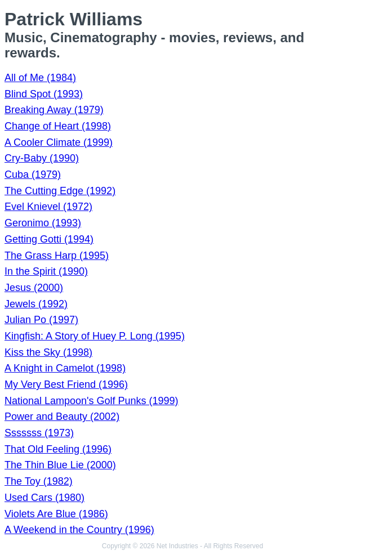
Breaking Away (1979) (54, 109)
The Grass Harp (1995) (57, 255)
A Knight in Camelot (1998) (65, 368)
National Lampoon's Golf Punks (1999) (92, 400)
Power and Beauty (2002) (62, 416)
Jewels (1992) (36, 304)
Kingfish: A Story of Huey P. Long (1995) (95, 336)
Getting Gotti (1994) (49, 239)
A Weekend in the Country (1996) (79, 529)
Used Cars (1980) (44, 497)
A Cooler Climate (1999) (59, 142)
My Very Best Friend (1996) (66, 384)
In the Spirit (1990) (46, 271)
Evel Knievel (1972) (48, 206)
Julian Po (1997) (41, 319)
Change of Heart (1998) (58, 126)
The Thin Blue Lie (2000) (60, 465)
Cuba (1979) (33, 174)
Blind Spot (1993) (44, 94)
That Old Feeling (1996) (58, 449)
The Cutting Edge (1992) (60, 190)
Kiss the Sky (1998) (48, 352)
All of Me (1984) (40, 77)
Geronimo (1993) (43, 223)
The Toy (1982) (39, 481)
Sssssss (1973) (39, 432)
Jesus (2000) (34, 287)
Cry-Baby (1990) (42, 158)
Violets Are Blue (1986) (56, 514)
